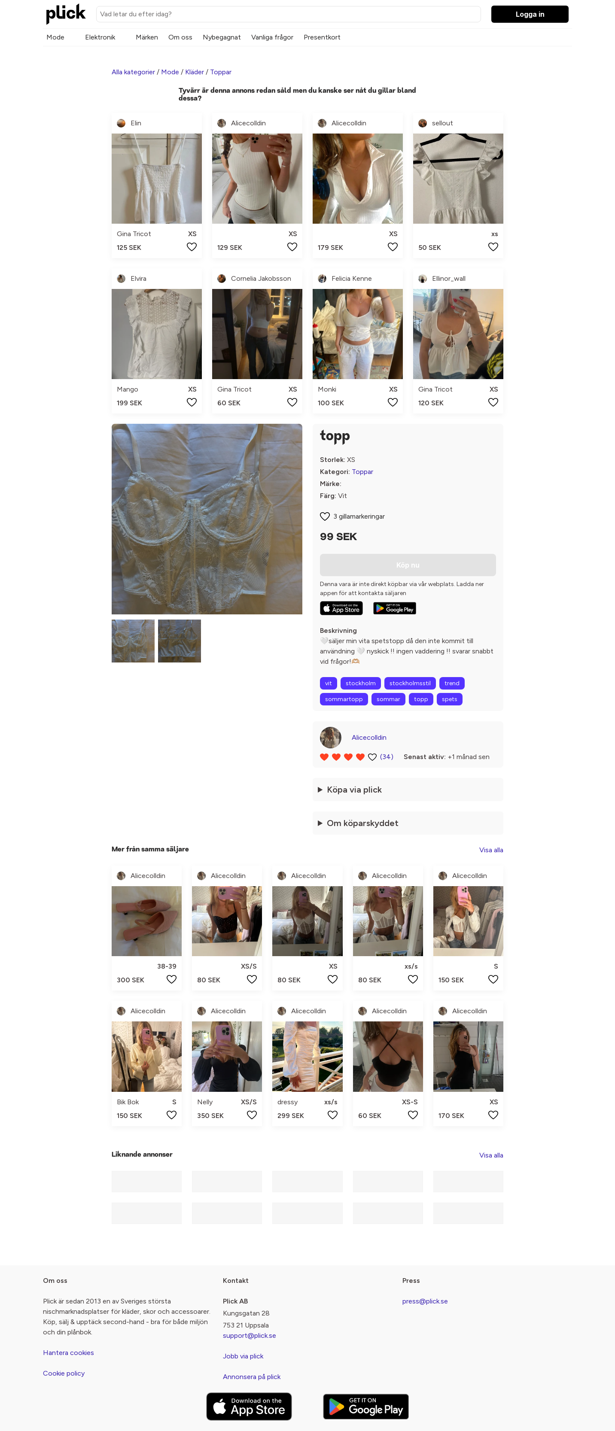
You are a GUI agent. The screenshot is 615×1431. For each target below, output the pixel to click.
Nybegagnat (222, 37)
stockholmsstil (410, 683)
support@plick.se (249, 1335)
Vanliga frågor (272, 37)
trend (452, 683)
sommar (388, 699)
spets (449, 699)
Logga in (530, 14)
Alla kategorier (133, 72)
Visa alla (491, 850)
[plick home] (66, 14)
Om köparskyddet (363, 823)
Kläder (194, 72)
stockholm (361, 683)
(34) (386, 757)
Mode (55, 37)
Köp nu (408, 565)
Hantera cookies (68, 1353)
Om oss (180, 37)
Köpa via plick (354, 789)
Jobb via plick (243, 1356)
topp (421, 699)
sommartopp (344, 699)
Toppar (220, 72)
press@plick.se (425, 1301)
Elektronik (100, 37)
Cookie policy (64, 1373)
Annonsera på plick (251, 1377)
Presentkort (322, 37)
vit (328, 683)
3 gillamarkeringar (359, 516)
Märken (147, 37)
